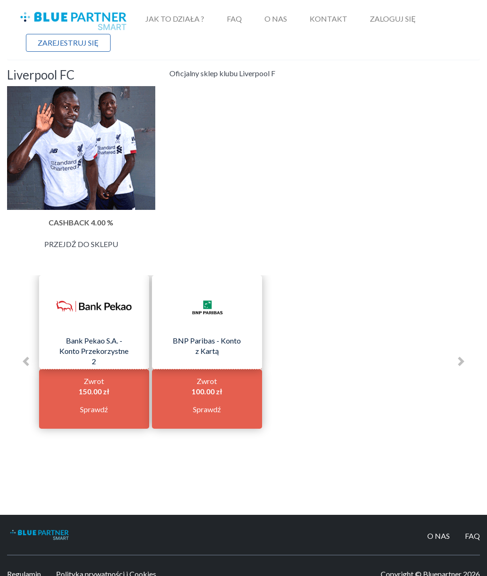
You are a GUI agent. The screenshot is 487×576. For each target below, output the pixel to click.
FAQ (234, 18)
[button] (26, 361)
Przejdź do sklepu (81, 244)
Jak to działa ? (174, 18)
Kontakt (328, 18)
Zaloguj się (393, 18)
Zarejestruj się (68, 42)
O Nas (275, 18)
